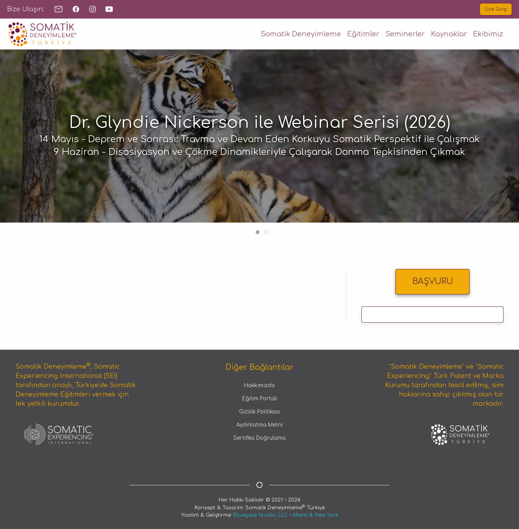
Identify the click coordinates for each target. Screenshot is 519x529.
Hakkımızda (259, 386)
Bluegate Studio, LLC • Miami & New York (285, 515)
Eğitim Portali (259, 399)
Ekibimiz (488, 34)
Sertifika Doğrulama (259, 438)
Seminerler (405, 34)
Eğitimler (363, 34)
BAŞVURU (432, 281)
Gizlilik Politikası (259, 412)
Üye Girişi (496, 9)
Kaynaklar (449, 34)
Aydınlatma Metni (259, 425)
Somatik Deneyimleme (301, 34)
